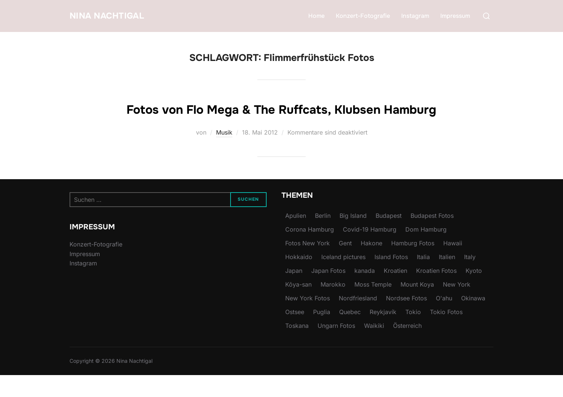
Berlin (323, 237)
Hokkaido (298, 279)
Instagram (415, 16)
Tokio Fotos (446, 334)
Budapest (389, 237)
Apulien (295, 237)
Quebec (350, 334)
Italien (447, 279)
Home (316, 16)
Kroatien (395, 292)
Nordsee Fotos (406, 320)
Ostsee (294, 334)
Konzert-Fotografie (363, 16)
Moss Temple (373, 306)
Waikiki (374, 347)
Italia (423, 279)
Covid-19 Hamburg (369, 251)
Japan (293, 292)
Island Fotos (391, 279)
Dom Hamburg (426, 251)
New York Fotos (307, 320)
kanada (364, 292)
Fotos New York (307, 265)
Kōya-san (298, 306)
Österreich (407, 347)
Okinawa (473, 320)
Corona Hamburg (309, 251)
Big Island (353, 237)
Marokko (333, 306)
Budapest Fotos (432, 237)
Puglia (321, 334)
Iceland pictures (343, 279)
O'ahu (444, 320)
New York (456, 306)
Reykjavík (383, 334)
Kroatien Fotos (436, 292)
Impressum (455, 16)
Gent (345, 265)
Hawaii (452, 265)
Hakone (371, 265)
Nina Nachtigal (113, 16)
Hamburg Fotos (412, 265)
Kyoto (474, 292)
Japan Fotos (328, 292)
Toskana (297, 347)
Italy (470, 279)
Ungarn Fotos (336, 347)
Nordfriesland (358, 320)
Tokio (413, 334)
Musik (224, 154)
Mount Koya (417, 306)
